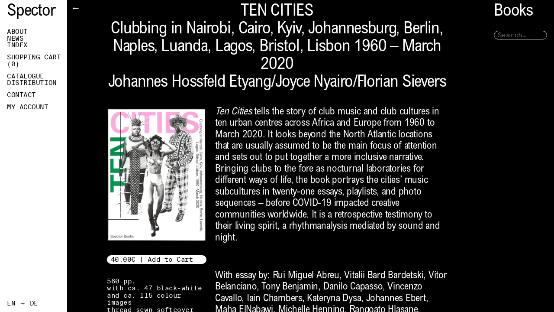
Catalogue (25, 76)
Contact (21, 94)
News (15, 38)
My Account (27, 107)
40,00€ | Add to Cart (152, 259)
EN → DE (22, 303)
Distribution (32, 82)
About (17, 31)
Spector (31, 11)
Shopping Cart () (34, 61)
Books (513, 11)
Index (17, 45)
